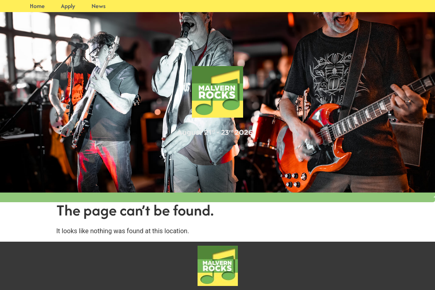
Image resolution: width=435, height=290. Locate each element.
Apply (68, 6)
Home (37, 6)
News (99, 6)
